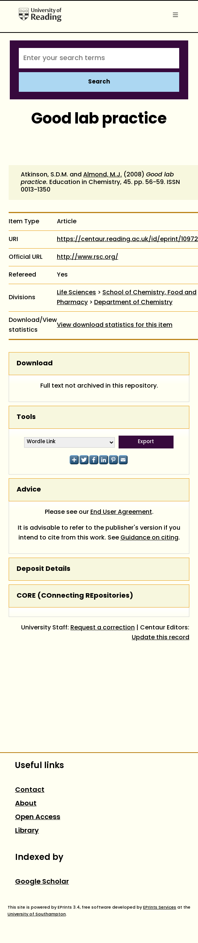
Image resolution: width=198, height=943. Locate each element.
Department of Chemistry (133, 303)
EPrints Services (159, 907)
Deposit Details (43, 569)
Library (27, 831)
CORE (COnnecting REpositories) (75, 596)
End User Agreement (121, 512)
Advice (29, 490)
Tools (26, 417)
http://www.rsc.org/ (87, 257)
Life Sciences (76, 293)
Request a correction (102, 628)
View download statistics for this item (114, 325)
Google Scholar (42, 882)
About (26, 804)
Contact (29, 790)
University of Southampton (37, 914)
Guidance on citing (149, 538)
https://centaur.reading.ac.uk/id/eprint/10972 (127, 239)
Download (35, 363)
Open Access (37, 817)
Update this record (160, 638)
